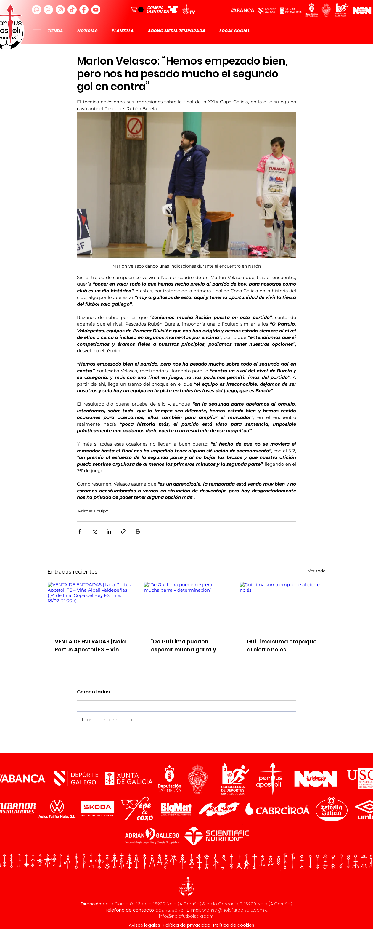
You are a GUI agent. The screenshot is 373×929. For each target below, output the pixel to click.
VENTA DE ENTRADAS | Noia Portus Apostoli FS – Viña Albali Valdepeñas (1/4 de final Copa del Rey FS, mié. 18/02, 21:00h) (90, 645)
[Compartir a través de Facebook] (80, 531)
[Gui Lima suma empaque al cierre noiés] (282, 606)
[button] (137, 9)
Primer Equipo (93, 511)
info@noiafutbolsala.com (186, 916)
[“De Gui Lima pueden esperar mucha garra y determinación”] (186, 606)
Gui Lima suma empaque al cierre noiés (282, 645)
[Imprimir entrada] (138, 531)
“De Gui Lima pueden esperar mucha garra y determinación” (183, 645)
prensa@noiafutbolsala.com (233, 910)
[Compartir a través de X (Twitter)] (94, 531)
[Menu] (37, 31)
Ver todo (317, 571)
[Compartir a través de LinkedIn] (109, 531)
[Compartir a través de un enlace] (123, 531)
